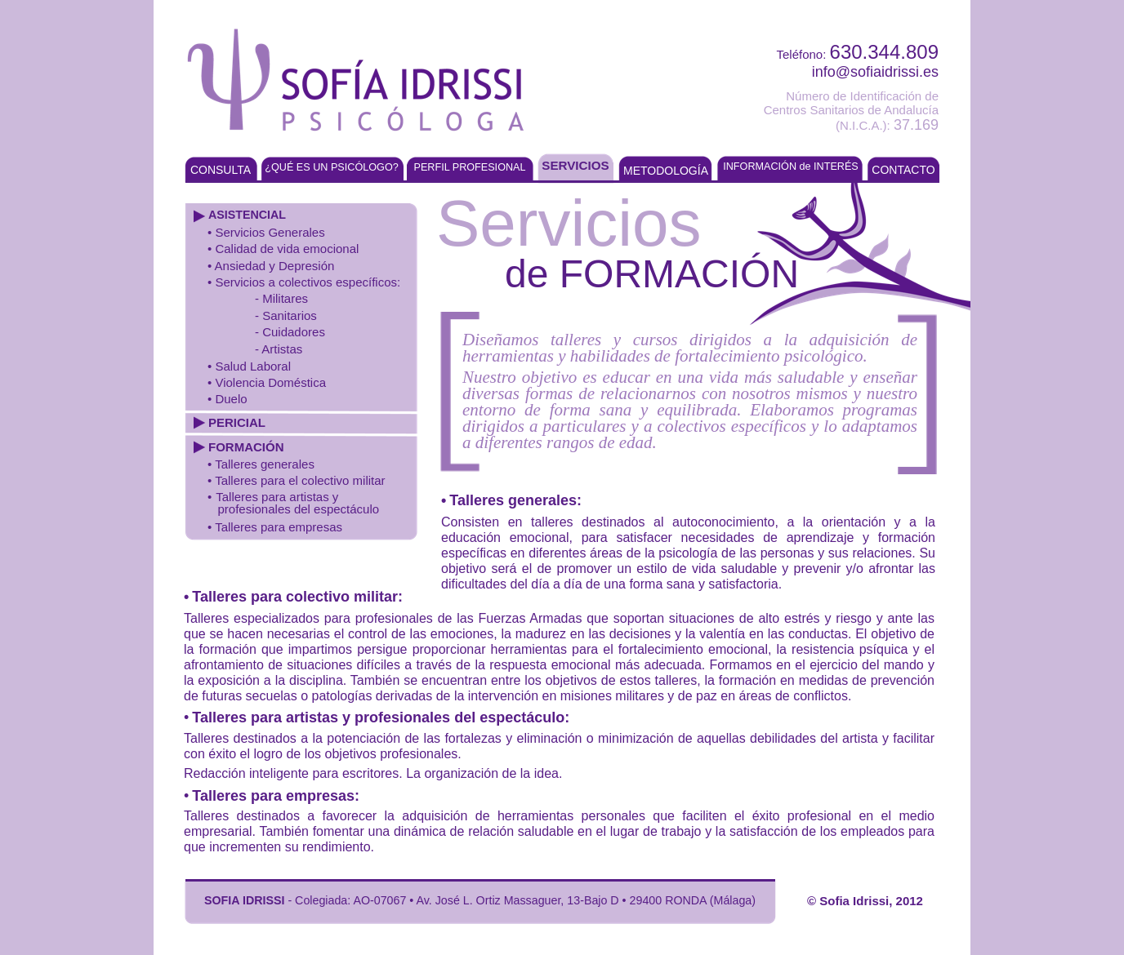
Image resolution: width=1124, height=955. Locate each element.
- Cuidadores (290, 332)
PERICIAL (236, 422)
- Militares (281, 298)
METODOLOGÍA (665, 170)
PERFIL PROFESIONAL (469, 167)
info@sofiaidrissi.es (875, 72)
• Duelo (227, 399)
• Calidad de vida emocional (283, 248)
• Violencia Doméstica (266, 382)
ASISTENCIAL (247, 214)
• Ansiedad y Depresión (270, 266)
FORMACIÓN (246, 447)
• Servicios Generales (266, 232)
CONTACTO (903, 169)
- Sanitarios (286, 315)
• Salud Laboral (249, 366)
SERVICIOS (575, 165)
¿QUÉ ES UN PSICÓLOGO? (331, 167)
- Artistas (278, 349)
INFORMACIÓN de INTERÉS (791, 166)
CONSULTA (220, 169)
